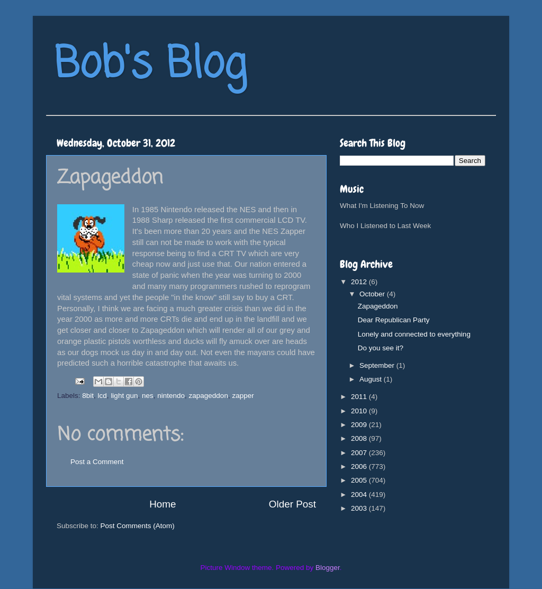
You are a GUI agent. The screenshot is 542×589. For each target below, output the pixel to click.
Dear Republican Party (394, 320)
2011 (360, 397)
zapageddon (208, 396)
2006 (360, 466)
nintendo (171, 396)
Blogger (327, 568)
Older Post (292, 504)
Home (162, 504)
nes (147, 396)
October (373, 294)
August (371, 379)
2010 (360, 411)
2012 (360, 282)
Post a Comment (97, 462)
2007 (360, 453)
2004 (360, 495)
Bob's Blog (150, 65)
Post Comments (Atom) (138, 526)
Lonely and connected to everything (414, 334)
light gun (124, 396)
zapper (243, 396)
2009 (360, 425)
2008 (360, 438)
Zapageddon (378, 306)
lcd (102, 396)
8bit (88, 396)
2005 (360, 480)
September (377, 365)
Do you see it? (380, 348)
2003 (360, 508)
